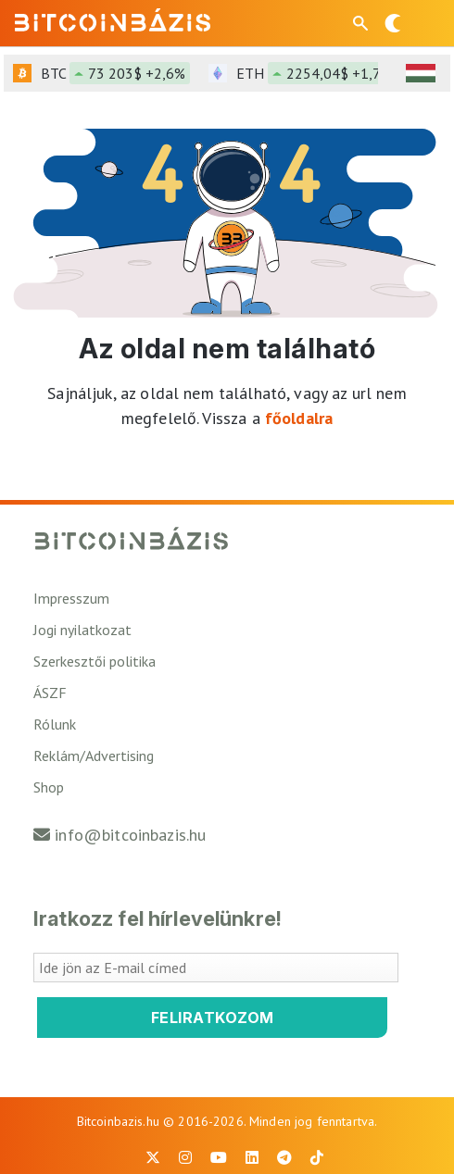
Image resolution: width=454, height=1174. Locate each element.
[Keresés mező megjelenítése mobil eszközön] (362, 23)
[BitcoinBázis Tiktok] (316, 1157)
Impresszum (71, 598)
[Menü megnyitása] (424, 23)
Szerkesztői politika (94, 661)
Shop (48, 787)
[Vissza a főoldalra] (112, 19)
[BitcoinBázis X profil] (152, 1157)
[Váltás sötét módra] (393, 23)
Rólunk (54, 724)
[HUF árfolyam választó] (420, 73)
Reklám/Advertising (93, 755)
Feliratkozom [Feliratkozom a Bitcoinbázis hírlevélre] (212, 1017)
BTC (115, 73)
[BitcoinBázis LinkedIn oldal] (252, 1157)
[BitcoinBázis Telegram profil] (284, 1157)
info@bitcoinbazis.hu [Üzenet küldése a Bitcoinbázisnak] (130, 834)
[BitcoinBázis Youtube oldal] (218, 1157)
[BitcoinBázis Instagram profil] (185, 1157)
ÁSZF (50, 692)
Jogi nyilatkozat (82, 629)
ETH (320, 73)
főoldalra (299, 418)
